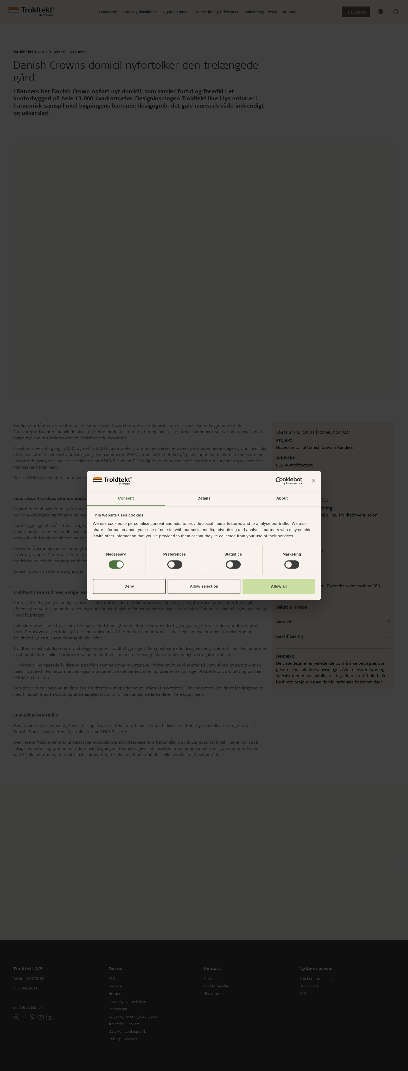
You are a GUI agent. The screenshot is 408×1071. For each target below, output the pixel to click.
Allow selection (204, 586)
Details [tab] (204, 498)
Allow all (279, 586)
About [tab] (282, 498)
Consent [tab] (126, 498)
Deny (129, 586)
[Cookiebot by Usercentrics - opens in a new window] (279, 481)
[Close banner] (313, 481)
